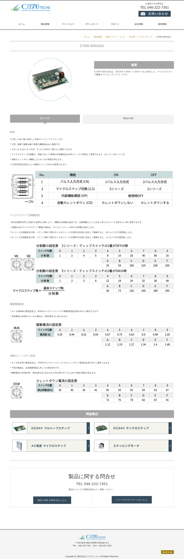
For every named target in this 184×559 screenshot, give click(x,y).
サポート (115, 24)
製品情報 (45, 24)
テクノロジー (68, 24)
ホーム (21, 24)
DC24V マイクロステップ (140, 37)
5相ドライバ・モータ (115, 37)
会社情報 (138, 24)
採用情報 (162, 24)
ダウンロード (91, 24)
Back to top (167, 550)
